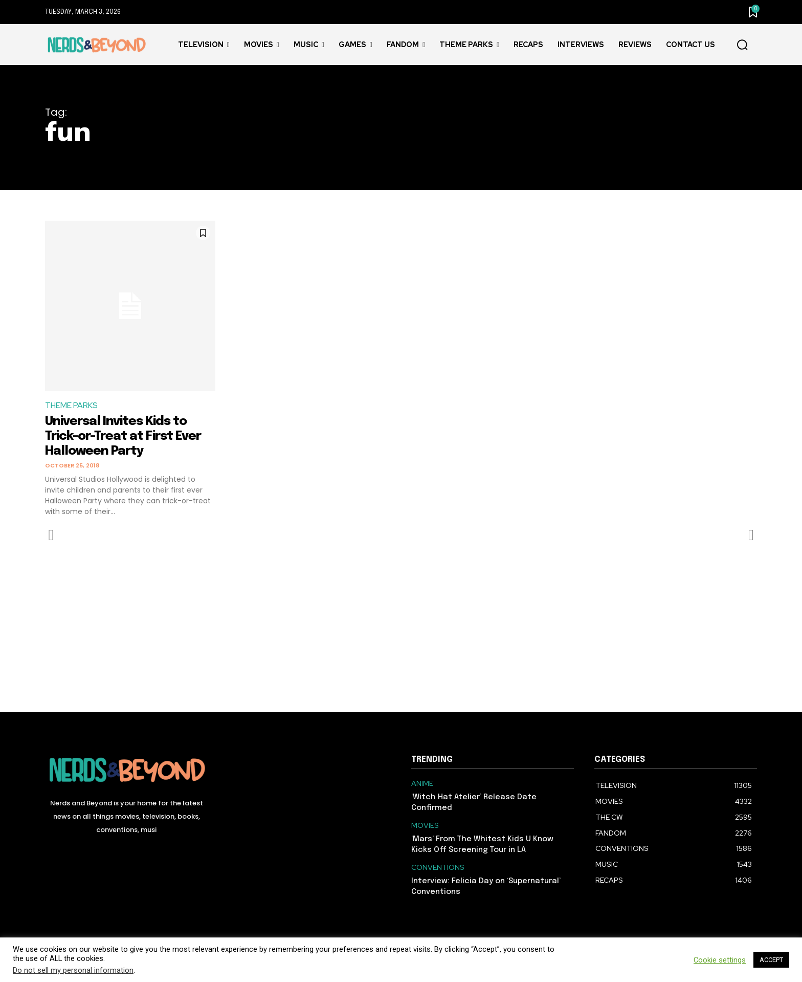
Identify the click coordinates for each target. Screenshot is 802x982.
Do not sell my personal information (73, 970)
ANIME (422, 783)
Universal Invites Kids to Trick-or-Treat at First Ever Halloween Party (130, 436)
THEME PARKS (72, 405)
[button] (742, 45)
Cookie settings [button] (720, 960)
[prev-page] (51, 535)
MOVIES (425, 825)
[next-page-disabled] (750, 535)
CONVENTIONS (437, 867)
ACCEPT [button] (771, 960)
